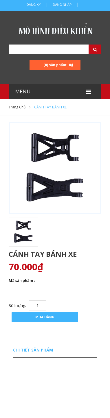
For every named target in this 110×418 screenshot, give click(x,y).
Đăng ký (34, 4)
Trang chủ (17, 107)
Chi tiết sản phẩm (33, 350)
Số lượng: (17, 305)
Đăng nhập (62, 4)
